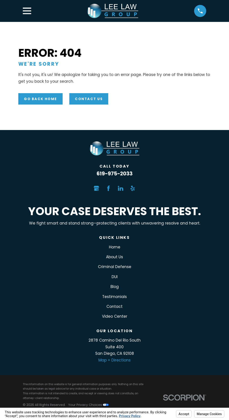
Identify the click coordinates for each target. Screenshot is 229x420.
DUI (115, 276)
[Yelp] (132, 188)
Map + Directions (114, 360)
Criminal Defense (114, 266)
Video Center (114, 316)
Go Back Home (40, 99)
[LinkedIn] (120, 188)
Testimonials (114, 296)
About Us (114, 257)
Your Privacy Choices (88, 405)
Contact (114, 306)
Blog (114, 286)
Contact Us (88, 99)
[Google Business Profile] (96, 188)
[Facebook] (108, 188)
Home (114, 247)
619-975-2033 (115, 173)
